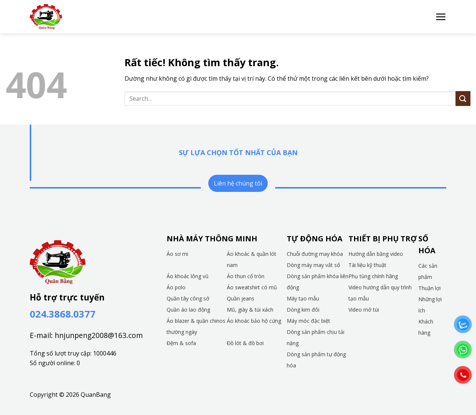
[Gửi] (463, 98)
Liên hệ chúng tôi (238, 183)
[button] (440, 16)
